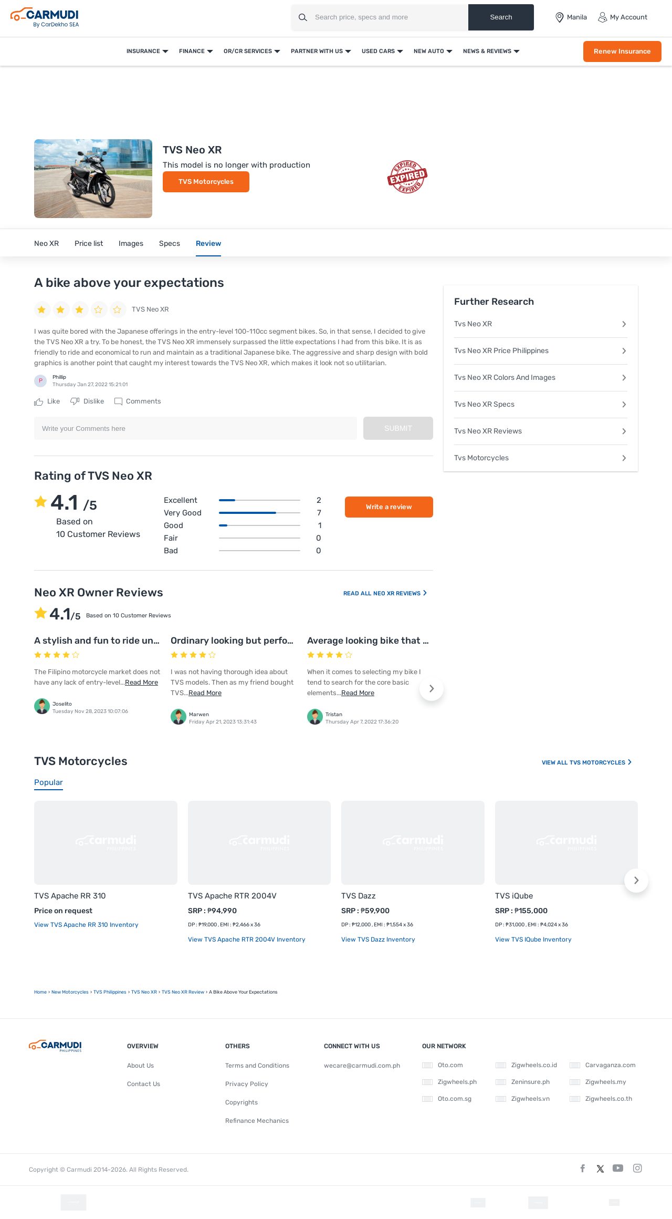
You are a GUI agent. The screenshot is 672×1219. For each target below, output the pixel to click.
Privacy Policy (246, 1084)
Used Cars (378, 51)
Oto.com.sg (446, 1098)
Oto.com (442, 1065)
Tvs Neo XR (540, 323)
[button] (431, 689)
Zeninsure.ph (523, 1082)
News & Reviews (487, 51)
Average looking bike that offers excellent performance (429, 640)
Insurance (143, 51)
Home (40, 992)
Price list (89, 243)
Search (501, 17)
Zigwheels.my (598, 1082)
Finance (192, 51)
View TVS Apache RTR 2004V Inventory (247, 939)
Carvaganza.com (603, 1065)
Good (242, 525)
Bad (242, 550)
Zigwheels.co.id (526, 1065)
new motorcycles (70, 992)
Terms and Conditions (257, 1065)
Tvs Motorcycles (540, 457)
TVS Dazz (358, 896)
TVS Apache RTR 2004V (232, 896)
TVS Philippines (110, 992)
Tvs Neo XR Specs (540, 404)
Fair (242, 538)
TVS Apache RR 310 (70, 896)
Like (47, 401)
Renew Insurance (622, 51)
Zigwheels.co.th (601, 1098)
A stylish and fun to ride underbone (112, 640)
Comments (137, 401)
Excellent (242, 500)
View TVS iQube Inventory (533, 939)
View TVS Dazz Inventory (378, 939)
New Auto (429, 51)
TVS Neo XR (144, 992)
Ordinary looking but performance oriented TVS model (290, 640)
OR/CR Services (248, 51)
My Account (622, 17)
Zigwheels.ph (449, 1082)
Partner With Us (317, 51)
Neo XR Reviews (400, 593)
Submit (398, 428)
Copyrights (241, 1102)
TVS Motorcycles (206, 181)
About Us (140, 1065)
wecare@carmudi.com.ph (362, 1065)
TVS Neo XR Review (183, 992)
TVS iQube (514, 896)
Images (131, 243)
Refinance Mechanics (257, 1120)
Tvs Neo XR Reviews (540, 431)
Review (208, 243)
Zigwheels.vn (523, 1098)
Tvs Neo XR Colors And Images (540, 377)
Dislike (87, 401)
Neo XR (46, 243)
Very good (242, 512)
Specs (169, 243)
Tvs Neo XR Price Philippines (540, 350)
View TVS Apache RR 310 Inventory (86, 924)
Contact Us (143, 1084)
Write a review (389, 507)
